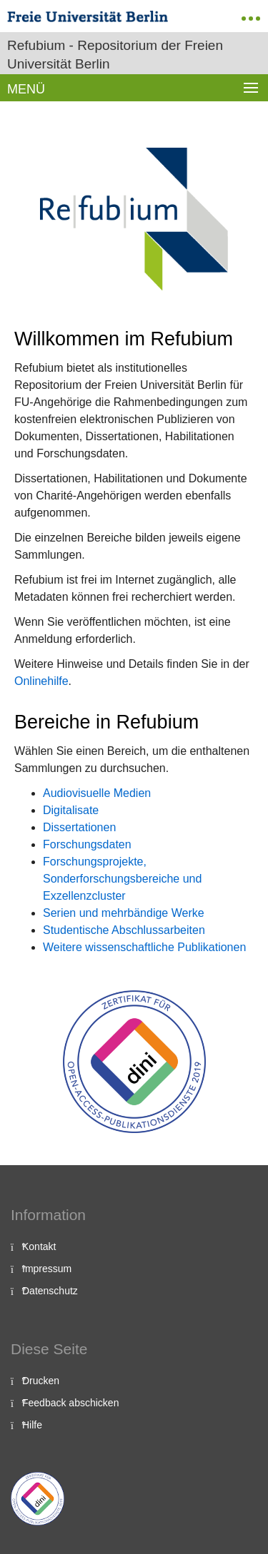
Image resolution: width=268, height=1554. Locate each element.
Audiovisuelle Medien (97, 793)
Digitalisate (71, 810)
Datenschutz (50, 1290)
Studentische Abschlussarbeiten (124, 930)
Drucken (40, 1380)
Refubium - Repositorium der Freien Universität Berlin (115, 54)
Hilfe (32, 1425)
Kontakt (39, 1246)
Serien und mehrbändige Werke (123, 913)
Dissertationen (79, 827)
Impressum (46, 1268)
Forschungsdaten (87, 844)
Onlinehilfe (41, 681)
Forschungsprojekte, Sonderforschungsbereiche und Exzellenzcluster (122, 878)
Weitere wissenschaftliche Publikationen (144, 947)
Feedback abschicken (70, 1402)
